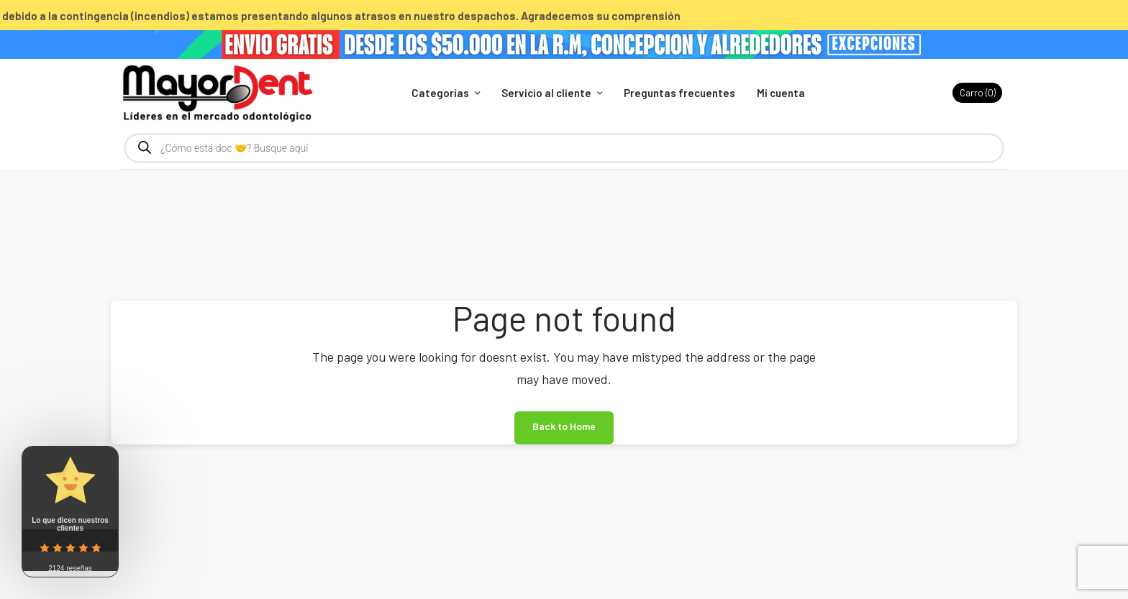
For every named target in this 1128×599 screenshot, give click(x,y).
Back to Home (564, 426)
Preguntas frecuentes (679, 92)
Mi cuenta (781, 92)
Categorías (440, 92)
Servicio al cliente (546, 92)
